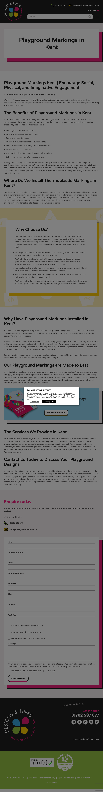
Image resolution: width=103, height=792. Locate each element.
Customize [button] (34, 401)
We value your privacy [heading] (39, 390)
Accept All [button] (49, 401)
